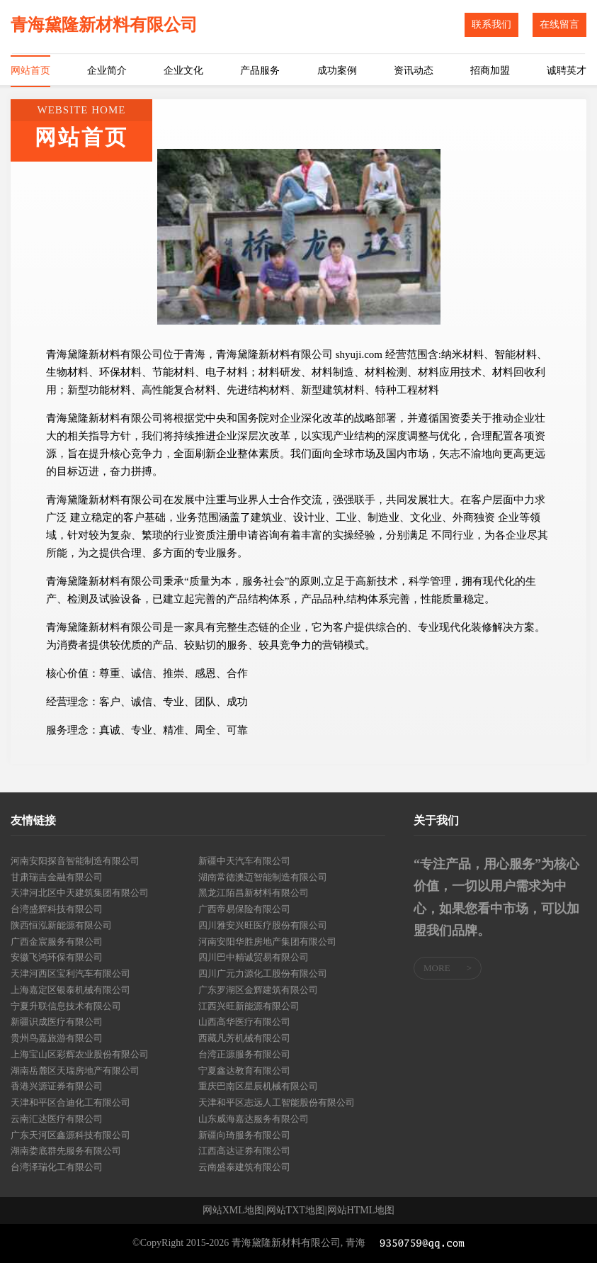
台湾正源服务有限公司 (244, 1054)
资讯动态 (413, 70)
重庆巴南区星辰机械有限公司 (258, 1086)
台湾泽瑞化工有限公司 (57, 1167)
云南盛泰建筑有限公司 (244, 1167)
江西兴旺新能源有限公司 (249, 1006)
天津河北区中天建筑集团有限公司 (80, 892)
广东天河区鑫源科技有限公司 (70, 1135)
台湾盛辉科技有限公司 (57, 909)
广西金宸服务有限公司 (57, 941)
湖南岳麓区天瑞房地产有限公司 (75, 1070)
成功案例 (337, 70)
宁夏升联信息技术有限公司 (66, 1006)
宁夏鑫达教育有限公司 (244, 1070)
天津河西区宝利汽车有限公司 (70, 973)
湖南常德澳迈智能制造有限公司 (262, 877)
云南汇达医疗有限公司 (57, 1118)
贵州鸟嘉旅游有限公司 (57, 1038)
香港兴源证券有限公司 (57, 1086)
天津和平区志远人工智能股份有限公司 (276, 1102)
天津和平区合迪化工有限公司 (70, 1102)
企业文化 (183, 70)
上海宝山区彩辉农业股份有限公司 (80, 1054)
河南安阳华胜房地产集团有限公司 (267, 941)
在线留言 (559, 24)
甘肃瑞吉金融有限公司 (57, 877)
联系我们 (491, 24)
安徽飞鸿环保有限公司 (57, 957)
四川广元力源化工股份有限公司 (262, 973)
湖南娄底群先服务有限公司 (66, 1150)
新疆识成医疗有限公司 (57, 1021)
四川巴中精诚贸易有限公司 (253, 957)
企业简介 (107, 70)
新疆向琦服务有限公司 (244, 1135)
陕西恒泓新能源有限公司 (61, 925)
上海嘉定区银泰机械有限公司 (70, 989)
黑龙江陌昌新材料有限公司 (253, 892)
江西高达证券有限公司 (244, 1150)
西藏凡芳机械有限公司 (244, 1038)
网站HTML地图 (361, 1211)
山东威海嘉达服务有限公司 (253, 1118)
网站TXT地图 (295, 1211)
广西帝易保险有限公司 (244, 909)
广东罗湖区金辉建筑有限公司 (258, 989)
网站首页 (30, 70)
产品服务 (260, 70)
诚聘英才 (566, 70)
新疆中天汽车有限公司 (244, 860)
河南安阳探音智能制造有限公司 (75, 860)
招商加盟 (490, 70)
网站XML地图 (233, 1211)
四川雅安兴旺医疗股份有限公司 (262, 925)
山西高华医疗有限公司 (244, 1021)
